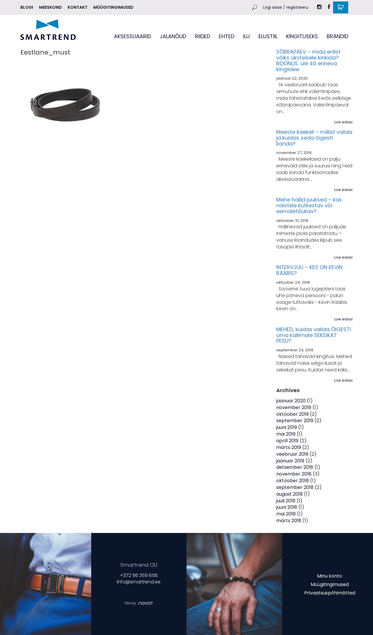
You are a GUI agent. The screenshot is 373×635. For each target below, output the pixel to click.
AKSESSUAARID (132, 36)
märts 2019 (288, 447)
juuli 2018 (285, 500)
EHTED (226, 36)
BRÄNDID (337, 36)
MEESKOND (50, 7)
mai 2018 (286, 514)
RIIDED (202, 36)
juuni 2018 (286, 507)
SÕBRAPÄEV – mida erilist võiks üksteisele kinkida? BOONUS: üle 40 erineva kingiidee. (308, 60)
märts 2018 (288, 520)
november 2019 (293, 407)
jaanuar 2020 (291, 400)
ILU (246, 36)
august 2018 (289, 494)
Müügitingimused (113, 7)
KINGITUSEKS (302, 36)
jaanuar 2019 (290, 460)
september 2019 (294, 420)
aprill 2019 (287, 440)
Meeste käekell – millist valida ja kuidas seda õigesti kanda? (314, 137)
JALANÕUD (173, 36)
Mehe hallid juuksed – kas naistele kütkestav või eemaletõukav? (309, 205)
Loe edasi (343, 122)
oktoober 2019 (292, 414)
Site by (138, 603)
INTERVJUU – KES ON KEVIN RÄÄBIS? (309, 270)
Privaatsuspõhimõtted (329, 592)
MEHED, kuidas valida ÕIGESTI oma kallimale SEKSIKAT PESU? (313, 335)
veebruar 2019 (292, 454)
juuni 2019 (286, 427)
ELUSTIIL (267, 36)
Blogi (26, 7)
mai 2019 (285, 434)
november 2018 (294, 474)
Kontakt (77, 7)
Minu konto (329, 576)
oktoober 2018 (292, 480)
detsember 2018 (294, 467)
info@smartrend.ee (139, 582)
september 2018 (295, 487)
